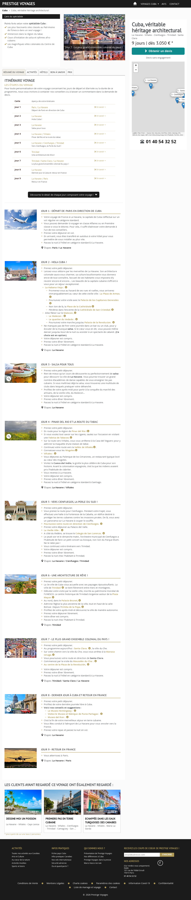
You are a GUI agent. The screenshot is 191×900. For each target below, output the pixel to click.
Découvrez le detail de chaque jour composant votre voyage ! (63, 194)
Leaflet (135, 133)
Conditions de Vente (28, 883)
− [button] (136, 70)
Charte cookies (80, 883)
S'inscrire (167, 854)
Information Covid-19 (139, 883)
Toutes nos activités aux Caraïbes (26, 853)
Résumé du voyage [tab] (13, 72)
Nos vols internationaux (61, 860)
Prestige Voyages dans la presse (97, 860)
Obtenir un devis (158, 51)
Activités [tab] (32, 72)
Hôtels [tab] (44, 72)
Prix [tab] (70, 72)
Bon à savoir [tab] (57, 72)
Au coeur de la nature (21, 860)
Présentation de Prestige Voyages (98, 853)
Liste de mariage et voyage (87, 887)
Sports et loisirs (18, 866)
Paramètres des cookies (108, 883)
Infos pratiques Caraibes (62, 856)
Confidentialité (165, 883)
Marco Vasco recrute (92, 863)
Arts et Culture (18, 856)
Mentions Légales (55, 883)
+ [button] (136, 65)
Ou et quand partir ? (60, 866)
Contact (174, 3)
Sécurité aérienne (59, 863)
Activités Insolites (19, 863)
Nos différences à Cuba (94, 856)
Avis (164, 3)
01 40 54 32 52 (161, 141)
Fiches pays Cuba (59, 853)
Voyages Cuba (149, 3)
